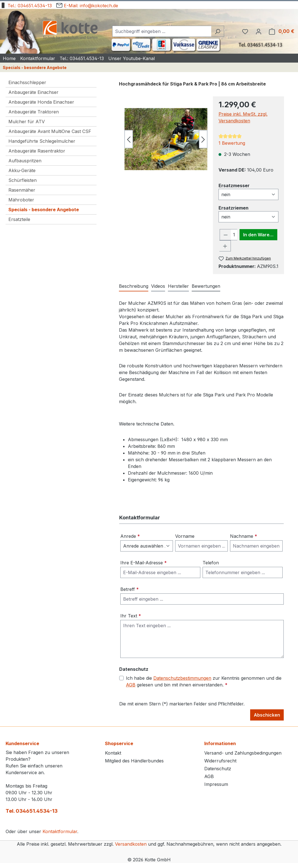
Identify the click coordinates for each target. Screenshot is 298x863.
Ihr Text (130, 616)
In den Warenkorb (260, 234)
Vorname (184, 536)
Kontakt (113, 753)
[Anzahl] (234, 234)
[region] (163, 139)
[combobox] (161, 31)
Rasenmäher (21, 190)
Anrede (130, 536)
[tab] (133, 286)
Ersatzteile (19, 219)
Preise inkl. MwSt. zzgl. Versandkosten (243, 117)
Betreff (129, 589)
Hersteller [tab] (178, 286)
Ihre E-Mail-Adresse (143, 562)
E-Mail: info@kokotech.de (87, 4)
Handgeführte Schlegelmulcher (41, 141)
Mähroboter (21, 200)
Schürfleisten (22, 180)
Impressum (216, 784)
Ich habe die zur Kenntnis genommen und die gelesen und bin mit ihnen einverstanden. (203, 681)
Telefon (211, 562)
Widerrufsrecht (220, 761)
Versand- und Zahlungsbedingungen (242, 753)
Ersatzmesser (234, 185)
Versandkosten (131, 844)
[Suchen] (217, 31)
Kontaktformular (60, 831)
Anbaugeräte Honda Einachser (41, 102)
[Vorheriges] (129, 139)
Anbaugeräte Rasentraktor (36, 151)
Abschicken (267, 715)
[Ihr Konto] (258, 31)
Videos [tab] (158, 286)
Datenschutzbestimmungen (182, 678)
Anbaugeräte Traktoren (33, 112)
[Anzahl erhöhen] (225, 245)
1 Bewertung (232, 143)
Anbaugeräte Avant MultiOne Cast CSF (49, 131)
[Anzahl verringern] (225, 234)
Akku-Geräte (22, 170)
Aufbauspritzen (24, 160)
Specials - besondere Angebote (43, 209)
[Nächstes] (203, 139)
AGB (130, 685)
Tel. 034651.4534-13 (32, 811)
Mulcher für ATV (26, 121)
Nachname (243, 536)
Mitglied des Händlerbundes (134, 761)
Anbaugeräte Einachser (33, 92)
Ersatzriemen (233, 208)
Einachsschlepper (27, 82)
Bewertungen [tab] (206, 286)
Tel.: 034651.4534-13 (26, 4)
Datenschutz (217, 768)
